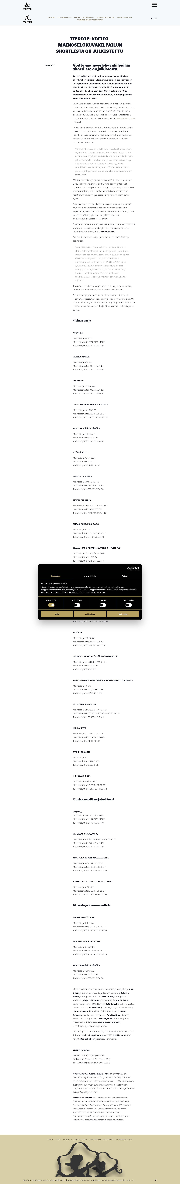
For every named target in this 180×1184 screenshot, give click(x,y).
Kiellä (57, 614)
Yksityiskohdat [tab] (90, 576)
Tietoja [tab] (124, 576)
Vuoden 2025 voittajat (90, 20)
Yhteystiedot (124, 17)
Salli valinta (90, 614)
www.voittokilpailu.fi (125, 118)
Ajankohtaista (105, 17)
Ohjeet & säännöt (84, 17)
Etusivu (50, 1139)
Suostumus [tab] (55, 576)
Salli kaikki (123, 614)
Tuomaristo (64, 17)
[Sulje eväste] (155, 1180)
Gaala (51, 17)
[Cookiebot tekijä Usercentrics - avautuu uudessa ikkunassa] (129, 568)
